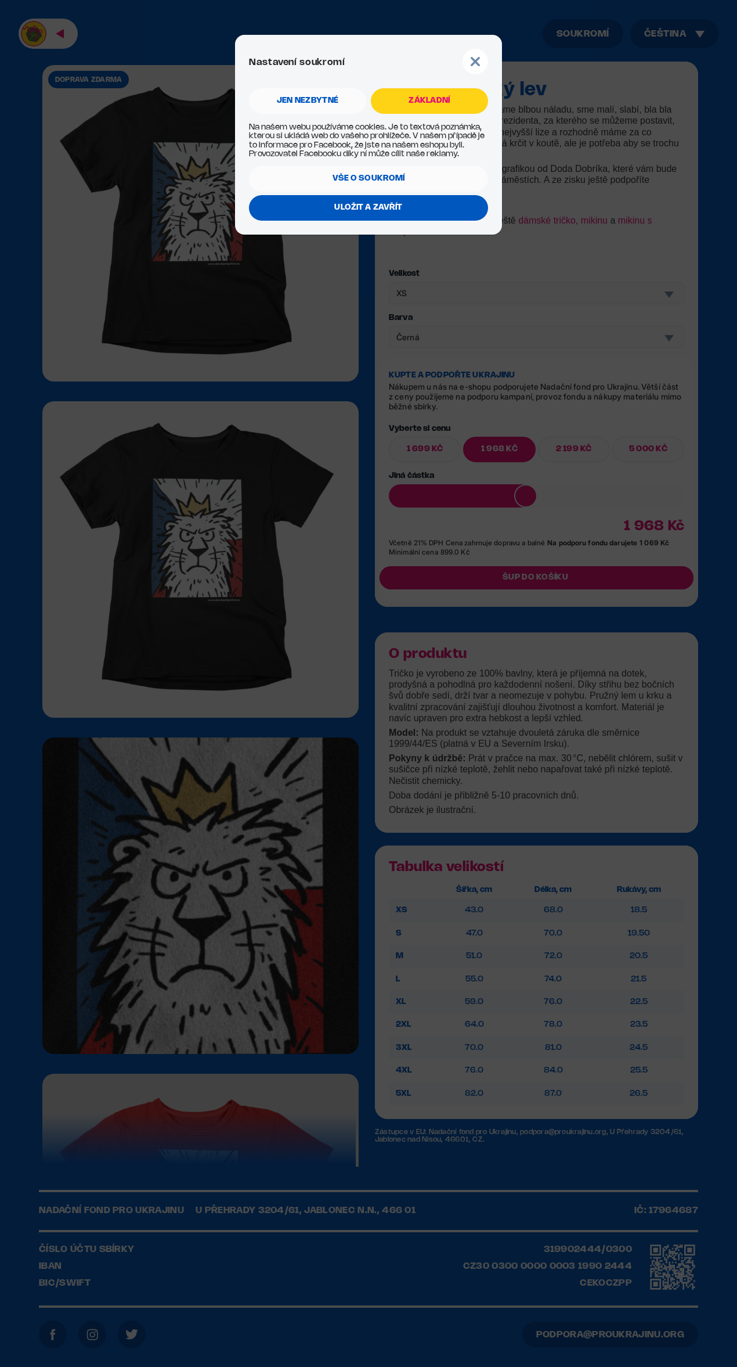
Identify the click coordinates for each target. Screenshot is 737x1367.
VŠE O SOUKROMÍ (369, 178)
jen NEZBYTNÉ (307, 101)
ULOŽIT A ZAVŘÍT (368, 207)
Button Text (475, 61)
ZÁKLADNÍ (429, 101)
